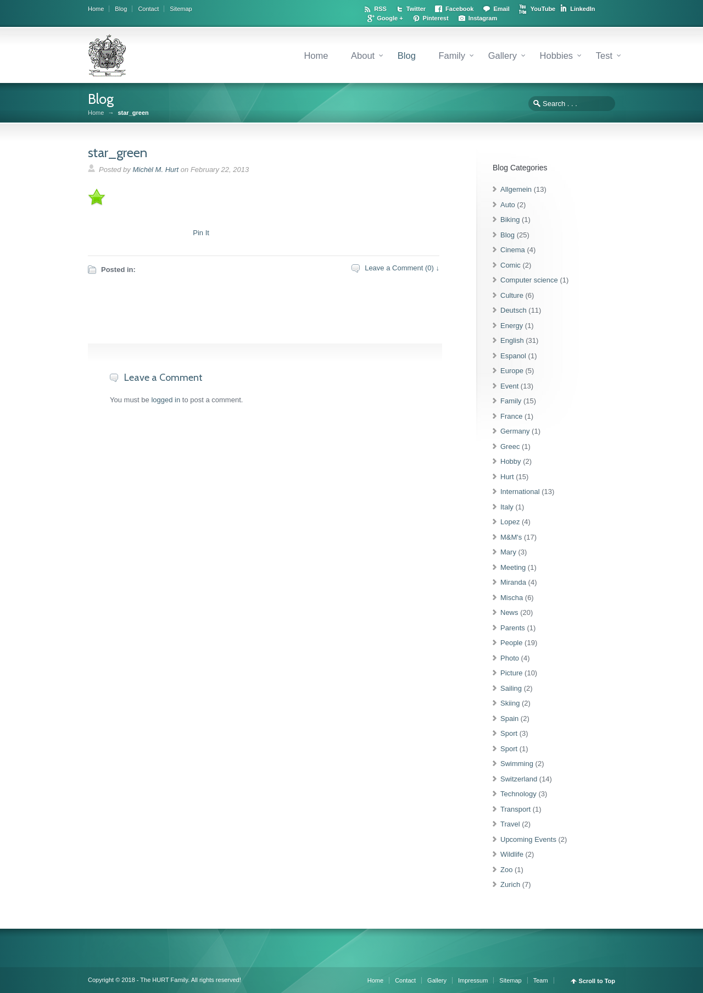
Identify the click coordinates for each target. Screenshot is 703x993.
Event (509, 386)
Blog (121, 8)
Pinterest (436, 18)
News (509, 612)
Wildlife (511, 854)
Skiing (510, 703)
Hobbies (556, 55)
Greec (510, 446)
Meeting (513, 567)
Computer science (529, 280)
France (511, 416)
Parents (512, 628)
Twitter (416, 8)
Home (96, 8)
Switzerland (518, 779)
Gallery (502, 55)
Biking (510, 219)
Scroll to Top (597, 981)
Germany (514, 431)
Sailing (511, 688)
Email (501, 8)
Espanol (513, 356)
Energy (511, 325)
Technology (518, 794)
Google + (390, 18)
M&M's (511, 537)
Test (604, 55)
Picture (511, 673)
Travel (510, 824)
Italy (507, 507)
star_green (117, 152)
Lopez (510, 522)
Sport (508, 733)
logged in (165, 400)
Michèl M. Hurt (155, 169)
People (511, 643)
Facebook (459, 8)
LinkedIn (582, 8)
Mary (508, 552)
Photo (509, 658)
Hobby (510, 461)
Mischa (511, 597)
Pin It (201, 233)
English (512, 340)
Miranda (513, 582)
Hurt (507, 477)
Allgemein (516, 189)
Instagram (483, 18)
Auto (507, 205)
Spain (509, 718)
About (363, 55)
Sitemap (181, 8)
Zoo (506, 870)
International (520, 491)
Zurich (510, 884)
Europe (511, 371)
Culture (511, 295)
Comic (510, 265)
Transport (515, 809)
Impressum (473, 980)
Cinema (512, 250)
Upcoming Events (528, 839)
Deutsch (513, 310)
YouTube (543, 8)
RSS (380, 8)
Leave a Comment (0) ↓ (402, 268)
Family (451, 55)
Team (540, 980)
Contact (148, 8)
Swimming (516, 763)
